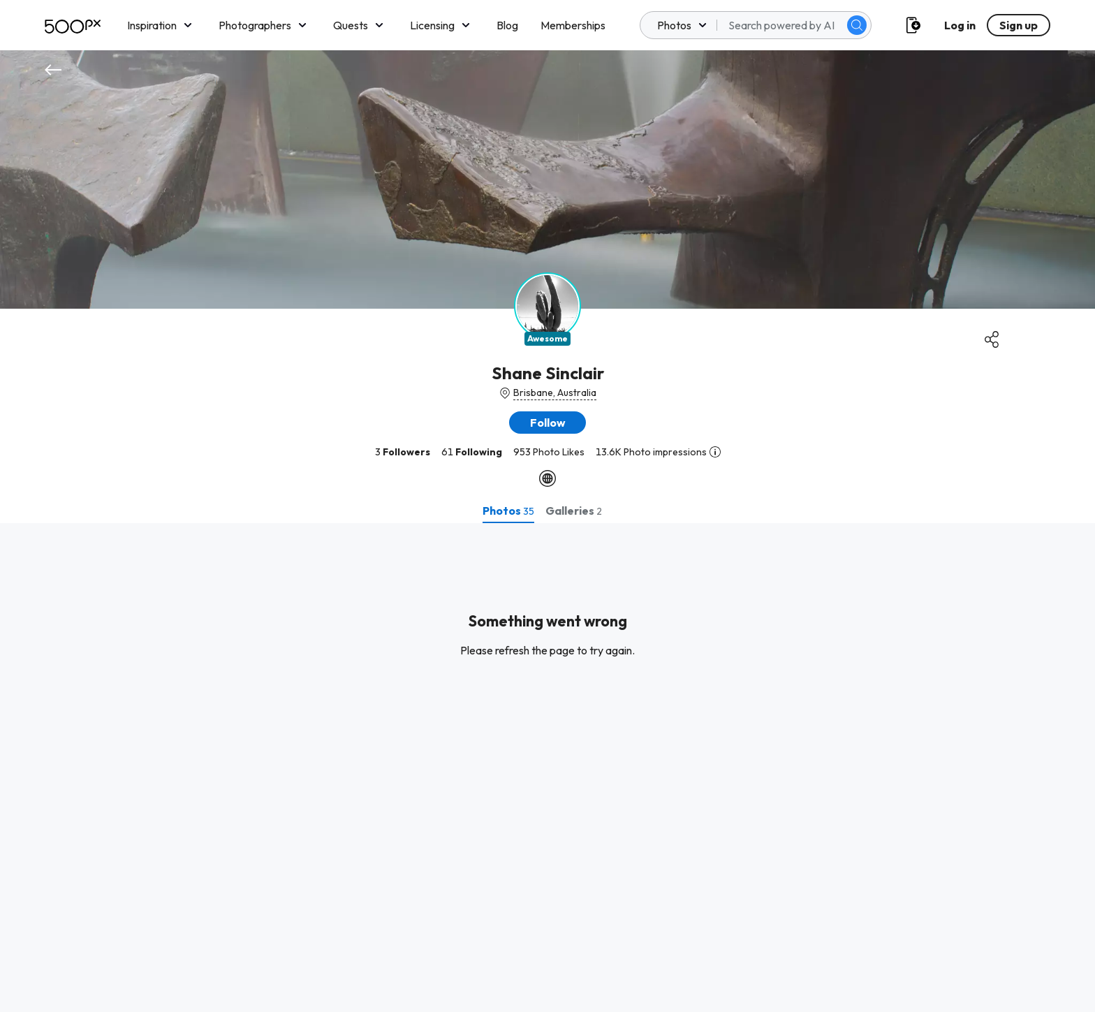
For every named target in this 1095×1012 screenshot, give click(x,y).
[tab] (508, 510)
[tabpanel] (547, 767)
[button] (547, 422)
